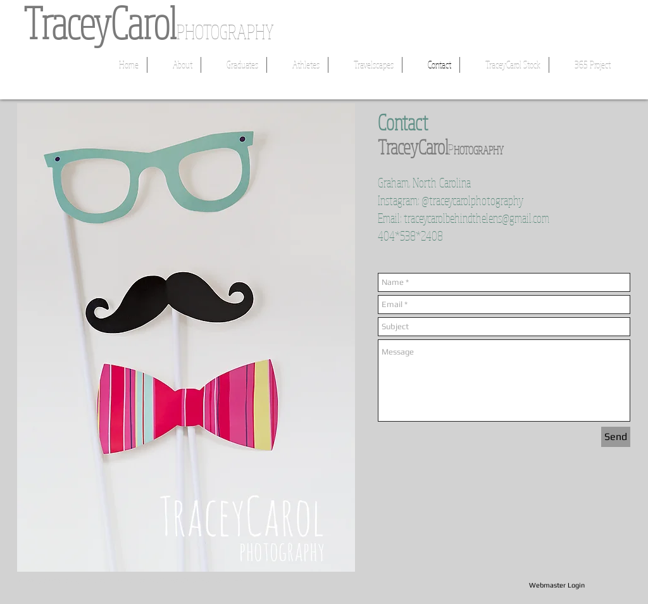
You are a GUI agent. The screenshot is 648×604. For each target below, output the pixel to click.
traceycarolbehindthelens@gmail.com (476, 218)
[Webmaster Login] (556, 585)
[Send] (615, 437)
